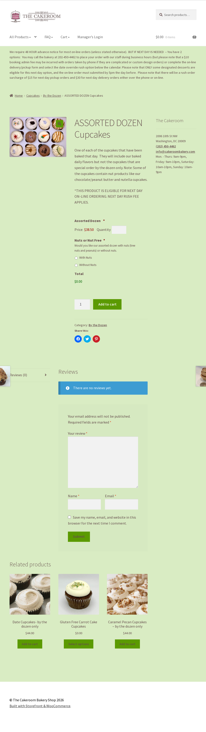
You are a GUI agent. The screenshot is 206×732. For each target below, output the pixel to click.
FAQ (49, 37)
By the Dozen (52, 95)
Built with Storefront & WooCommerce (40, 706)
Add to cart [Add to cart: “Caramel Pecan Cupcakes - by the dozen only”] (127, 644)
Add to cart (107, 304)
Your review (77, 433)
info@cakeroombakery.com (175, 151)
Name (73, 496)
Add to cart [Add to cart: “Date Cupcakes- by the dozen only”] (30, 644)
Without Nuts (88, 265)
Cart (65, 37)
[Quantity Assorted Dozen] (119, 230)
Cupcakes (33, 95)
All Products (20, 37)
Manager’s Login (90, 37)
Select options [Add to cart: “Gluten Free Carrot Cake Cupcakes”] (78, 644)
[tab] (30, 375)
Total (79, 273)
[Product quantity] (82, 304)
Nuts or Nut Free (89, 240)
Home (19, 95)
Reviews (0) (18, 375)
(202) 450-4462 (166, 146)
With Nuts (85, 257)
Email (110, 496)
